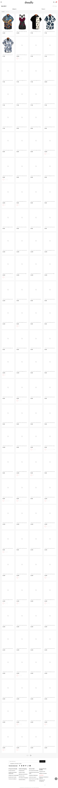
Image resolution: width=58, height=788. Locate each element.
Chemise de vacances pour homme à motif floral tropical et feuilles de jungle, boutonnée (36, 471)
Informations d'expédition (23, 777)
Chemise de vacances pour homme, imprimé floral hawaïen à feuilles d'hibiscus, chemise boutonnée (8, 471)
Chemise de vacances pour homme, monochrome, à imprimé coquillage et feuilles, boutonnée (36, 250)
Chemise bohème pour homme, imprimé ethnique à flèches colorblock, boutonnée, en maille (50, 80)
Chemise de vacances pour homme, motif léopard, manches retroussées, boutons (36, 299)
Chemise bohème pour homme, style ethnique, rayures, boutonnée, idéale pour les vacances (8, 201)
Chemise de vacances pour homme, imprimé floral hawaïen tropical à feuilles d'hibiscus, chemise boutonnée (50, 471)
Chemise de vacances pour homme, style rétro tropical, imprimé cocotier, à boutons (22, 522)
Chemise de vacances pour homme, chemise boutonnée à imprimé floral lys (50, 548)
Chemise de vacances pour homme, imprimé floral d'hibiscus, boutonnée (50, 371)
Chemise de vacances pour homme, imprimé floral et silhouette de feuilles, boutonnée (8, 80)
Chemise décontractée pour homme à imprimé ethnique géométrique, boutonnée (36, 175)
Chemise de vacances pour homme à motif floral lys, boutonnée (36, 599)
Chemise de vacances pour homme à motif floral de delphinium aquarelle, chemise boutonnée (22, 720)
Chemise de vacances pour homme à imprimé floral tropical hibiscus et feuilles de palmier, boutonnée (36, 648)
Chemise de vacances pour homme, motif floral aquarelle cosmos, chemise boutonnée (8, 671)
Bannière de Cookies (12, 777)
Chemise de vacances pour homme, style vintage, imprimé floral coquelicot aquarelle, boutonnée (50, 746)
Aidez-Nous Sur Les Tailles (34, 778)
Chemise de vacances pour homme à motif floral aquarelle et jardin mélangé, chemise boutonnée (36, 671)
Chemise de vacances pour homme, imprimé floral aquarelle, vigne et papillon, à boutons (50, 625)
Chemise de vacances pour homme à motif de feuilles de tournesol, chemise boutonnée (22, 625)
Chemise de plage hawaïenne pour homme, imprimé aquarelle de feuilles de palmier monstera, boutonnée (8, 150)
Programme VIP (42, 771)
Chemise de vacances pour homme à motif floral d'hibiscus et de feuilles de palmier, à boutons (8, 322)
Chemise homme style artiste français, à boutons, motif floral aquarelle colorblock (36, 201)
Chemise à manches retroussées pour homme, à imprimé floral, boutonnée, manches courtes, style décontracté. (50, 445)
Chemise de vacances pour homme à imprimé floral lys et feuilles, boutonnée (8, 422)
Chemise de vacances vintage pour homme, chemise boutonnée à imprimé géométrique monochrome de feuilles (8, 103)
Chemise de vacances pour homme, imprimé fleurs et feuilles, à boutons (22, 599)
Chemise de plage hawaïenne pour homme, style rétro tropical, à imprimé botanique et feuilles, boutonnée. (36, 150)
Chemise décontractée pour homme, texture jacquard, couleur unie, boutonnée (22, 54)
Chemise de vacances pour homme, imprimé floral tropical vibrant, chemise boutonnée (22, 299)
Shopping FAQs (21, 770)
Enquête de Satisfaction (33, 775)
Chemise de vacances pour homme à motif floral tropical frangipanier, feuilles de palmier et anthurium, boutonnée (36, 322)
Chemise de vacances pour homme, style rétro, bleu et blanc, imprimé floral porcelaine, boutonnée (50, 497)
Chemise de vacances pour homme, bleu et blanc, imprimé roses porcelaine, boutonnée (8, 625)
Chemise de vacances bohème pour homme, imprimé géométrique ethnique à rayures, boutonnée (50, 103)
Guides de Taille (22, 772)
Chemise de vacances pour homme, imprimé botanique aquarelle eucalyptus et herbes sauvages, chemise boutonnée (36, 54)
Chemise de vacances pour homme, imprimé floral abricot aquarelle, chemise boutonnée (22, 697)
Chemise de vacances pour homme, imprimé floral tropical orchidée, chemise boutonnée (22, 746)
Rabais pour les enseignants (42, 780)
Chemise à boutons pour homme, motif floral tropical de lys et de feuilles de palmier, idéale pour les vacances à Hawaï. (50, 322)
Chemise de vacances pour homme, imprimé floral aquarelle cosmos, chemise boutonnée (36, 720)
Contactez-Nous (32, 780)
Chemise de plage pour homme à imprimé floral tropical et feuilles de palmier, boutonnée (22, 80)
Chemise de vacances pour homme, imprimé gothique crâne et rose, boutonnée (22, 648)
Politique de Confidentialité (13, 775)
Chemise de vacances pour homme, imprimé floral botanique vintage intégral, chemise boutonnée (22, 250)
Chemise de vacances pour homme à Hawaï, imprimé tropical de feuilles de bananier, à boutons (50, 299)
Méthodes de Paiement (23, 774)
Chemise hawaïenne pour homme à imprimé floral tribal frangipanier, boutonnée (22, 322)
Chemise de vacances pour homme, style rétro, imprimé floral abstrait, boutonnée (36, 697)
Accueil (3, 11)
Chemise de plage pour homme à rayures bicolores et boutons (36, 103)
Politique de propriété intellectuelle (13, 773)
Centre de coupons (32, 777)
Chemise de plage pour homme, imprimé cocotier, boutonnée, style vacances (50, 599)
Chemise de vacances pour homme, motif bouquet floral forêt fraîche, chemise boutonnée (36, 371)
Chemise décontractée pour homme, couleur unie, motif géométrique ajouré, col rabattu (8, 371)
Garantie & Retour (22, 779)
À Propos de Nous (12, 770)
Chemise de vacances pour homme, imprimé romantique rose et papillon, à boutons (36, 625)
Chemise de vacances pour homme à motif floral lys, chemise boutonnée (22, 497)
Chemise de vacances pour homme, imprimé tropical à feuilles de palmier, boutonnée (8, 497)
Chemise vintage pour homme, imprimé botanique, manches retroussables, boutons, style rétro (50, 250)
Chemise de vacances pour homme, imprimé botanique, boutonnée (8, 250)
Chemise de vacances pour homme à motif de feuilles (50, 522)
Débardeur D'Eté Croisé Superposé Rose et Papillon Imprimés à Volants (22, 31)
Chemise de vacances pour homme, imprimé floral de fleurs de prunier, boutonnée (8, 648)
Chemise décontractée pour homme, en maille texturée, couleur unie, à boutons (8, 273)
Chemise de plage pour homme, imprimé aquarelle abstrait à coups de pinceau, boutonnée (36, 80)
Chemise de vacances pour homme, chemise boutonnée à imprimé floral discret (22, 445)
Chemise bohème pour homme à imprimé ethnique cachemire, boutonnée (36, 548)
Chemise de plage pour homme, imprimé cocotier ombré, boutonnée (22, 371)
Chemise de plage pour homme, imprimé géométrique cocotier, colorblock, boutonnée (50, 54)
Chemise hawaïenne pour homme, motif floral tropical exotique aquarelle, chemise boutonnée (50, 671)
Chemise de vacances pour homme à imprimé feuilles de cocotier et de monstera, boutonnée (50, 720)
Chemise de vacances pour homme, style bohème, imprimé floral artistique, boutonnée (50, 697)
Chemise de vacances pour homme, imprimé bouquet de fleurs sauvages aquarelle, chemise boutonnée (36, 522)
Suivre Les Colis (21, 776)
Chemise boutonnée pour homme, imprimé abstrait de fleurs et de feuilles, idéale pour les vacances (8, 175)
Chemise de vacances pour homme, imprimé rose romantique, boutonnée (50, 648)
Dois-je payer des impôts (33, 770)
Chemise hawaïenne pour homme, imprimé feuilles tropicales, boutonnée (8, 54)
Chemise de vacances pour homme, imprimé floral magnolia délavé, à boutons (50, 422)
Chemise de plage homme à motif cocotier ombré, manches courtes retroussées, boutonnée (8, 599)
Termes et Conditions (12, 778)
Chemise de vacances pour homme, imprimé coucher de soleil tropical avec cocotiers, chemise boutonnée (8, 746)
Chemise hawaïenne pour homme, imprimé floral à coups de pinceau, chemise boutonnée (50, 31)
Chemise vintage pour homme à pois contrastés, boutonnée (36, 31)
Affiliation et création (43, 773)
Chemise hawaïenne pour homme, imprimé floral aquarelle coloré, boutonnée (22, 150)
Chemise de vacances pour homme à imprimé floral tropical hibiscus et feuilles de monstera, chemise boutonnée (22, 175)
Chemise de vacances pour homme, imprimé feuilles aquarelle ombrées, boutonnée (22, 422)
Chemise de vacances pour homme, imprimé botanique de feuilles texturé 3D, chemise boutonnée (8, 697)
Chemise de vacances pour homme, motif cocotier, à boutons (22, 671)
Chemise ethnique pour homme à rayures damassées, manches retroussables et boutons (22, 201)
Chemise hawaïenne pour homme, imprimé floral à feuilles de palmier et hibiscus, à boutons (8, 445)
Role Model (41, 775)
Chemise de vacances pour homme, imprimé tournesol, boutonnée (22, 548)
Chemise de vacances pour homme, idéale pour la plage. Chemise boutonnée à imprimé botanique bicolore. (22, 103)
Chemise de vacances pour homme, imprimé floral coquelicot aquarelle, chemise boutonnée (36, 422)
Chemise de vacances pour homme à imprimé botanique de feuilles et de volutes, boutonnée (50, 150)
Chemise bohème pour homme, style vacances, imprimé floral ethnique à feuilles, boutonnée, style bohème (8, 126)
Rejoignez (42, 761)
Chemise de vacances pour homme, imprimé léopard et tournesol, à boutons (8, 720)
